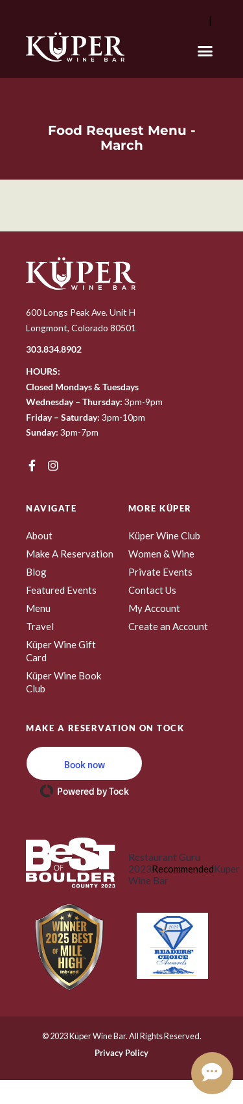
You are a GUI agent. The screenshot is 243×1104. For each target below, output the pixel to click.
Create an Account (168, 626)
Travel (40, 626)
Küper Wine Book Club (63, 682)
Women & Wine (161, 553)
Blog (36, 572)
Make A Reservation (69, 553)
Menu (38, 608)
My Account (154, 608)
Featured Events (61, 590)
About (39, 535)
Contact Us (152, 590)
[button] (205, 51)
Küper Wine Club (164, 535)
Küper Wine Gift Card (61, 651)
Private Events (160, 572)
